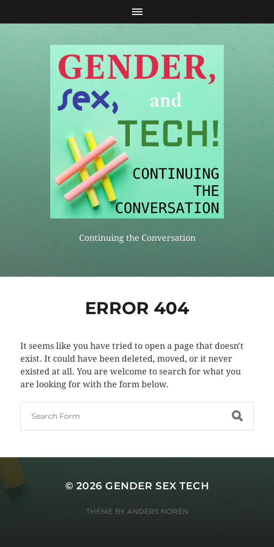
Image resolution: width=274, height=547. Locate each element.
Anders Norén (158, 511)
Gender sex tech (157, 486)
